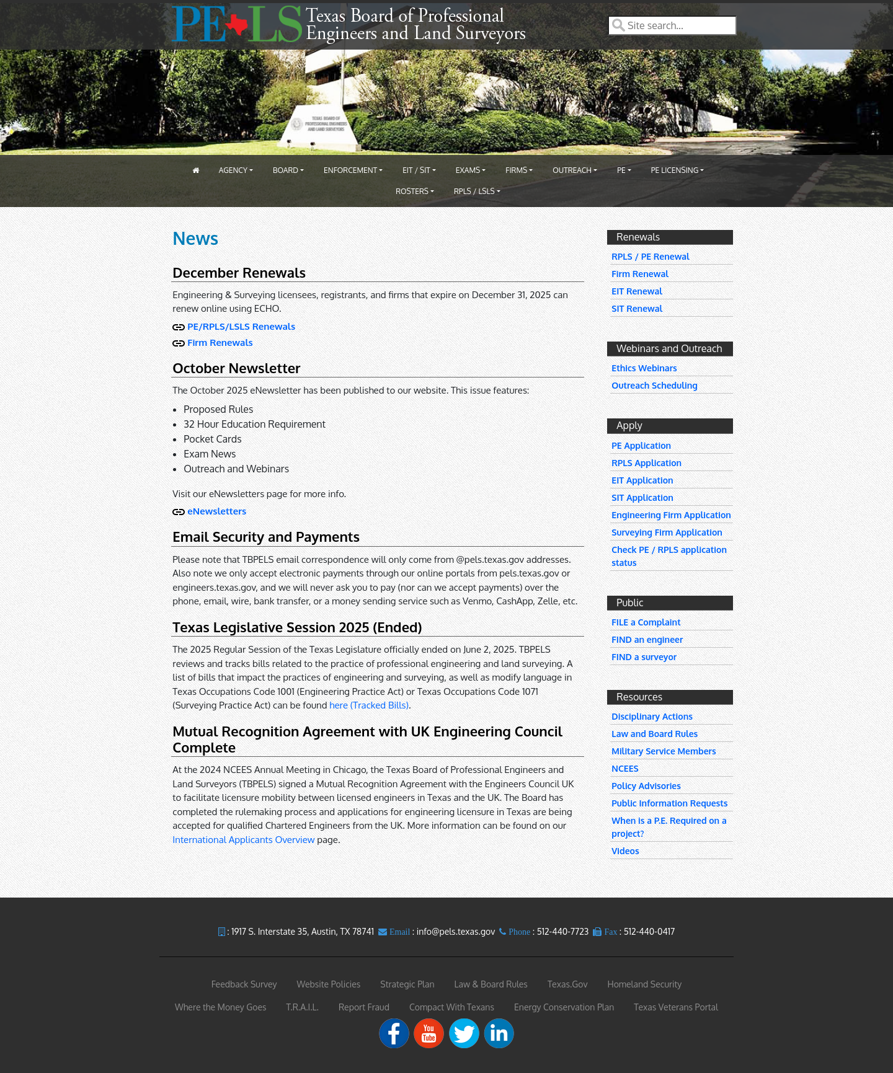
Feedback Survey (244, 984)
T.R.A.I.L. (303, 1007)
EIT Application (642, 480)
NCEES (624, 768)
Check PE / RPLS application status (669, 556)
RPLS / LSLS (474, 191)
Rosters (412, 191)
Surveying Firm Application (666, 532)
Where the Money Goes (221, 1007)
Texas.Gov (568, 984)
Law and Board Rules (654, 733)
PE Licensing (675, 170)
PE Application (641, 445)
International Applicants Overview (243, 840)
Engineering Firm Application (671, 515)
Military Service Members (663, 751)
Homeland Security (644, 984)
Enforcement (350, 170)
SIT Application (642, 497)
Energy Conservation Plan (564, 1007)
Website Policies (329, 984)
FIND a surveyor (644, 656)
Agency (233, 170)
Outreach (572, 170)
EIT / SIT (416, 170)
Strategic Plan (407, 984)
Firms (516, 170)
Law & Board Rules (491, 984)
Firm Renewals (219, 342)
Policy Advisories (646, 785)
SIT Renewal (636, 308)
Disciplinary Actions (652, 716)
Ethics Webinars (644, 368)
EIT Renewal (636, 291)
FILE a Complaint (645, 622)
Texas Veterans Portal (676, 1007)
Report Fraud (364, 1007)
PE (621, 170)
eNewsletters (216, 511)
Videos (625, 851)
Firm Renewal (640, 273)
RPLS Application (646, 462)
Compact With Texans (451, 1007)
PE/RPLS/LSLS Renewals (241, 326)
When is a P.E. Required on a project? (668, 827)
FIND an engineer (647, 639)
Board (285, 170)
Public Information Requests (669, 803)
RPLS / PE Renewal (650, 256)
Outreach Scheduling (654, 385)
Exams (468, 170)
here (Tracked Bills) (369, 705)
